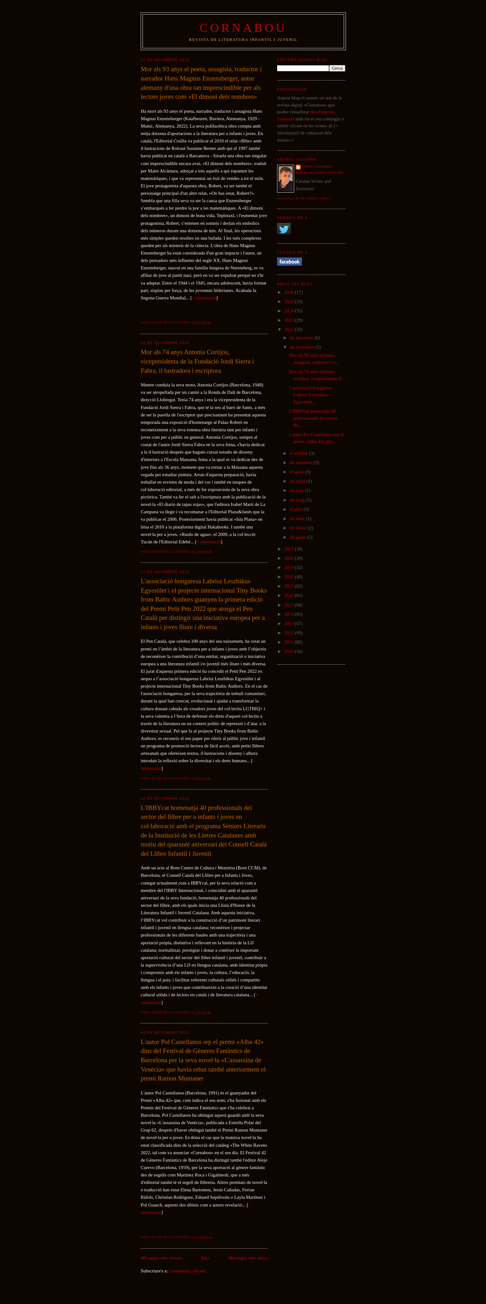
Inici (205, 1257)
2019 (289, 567)
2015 (289, 604)
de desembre (302, 337)
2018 (289, 576)
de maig (298, 500)
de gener (298, 537)
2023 (289, 320)
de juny (297, 490)
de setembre (301, 462)
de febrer (299, 527)
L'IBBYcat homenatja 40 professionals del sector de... (313, 418)
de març (298, 518)
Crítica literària (317, 166)
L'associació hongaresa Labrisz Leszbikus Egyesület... (310, 394)
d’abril (296, 509)
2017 (289, 586)
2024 (289, 310)
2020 (289, 558)
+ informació (204, 297)
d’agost (297, 471)
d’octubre (299, 453)
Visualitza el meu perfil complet (304, 198)
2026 (289, 292)
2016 (289, 595)
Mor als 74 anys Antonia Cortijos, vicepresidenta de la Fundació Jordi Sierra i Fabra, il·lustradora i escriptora (197, 361)
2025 (289, 301)
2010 (289, 651)
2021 (289, 548)
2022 (289, 329)
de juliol (298, 481)
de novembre (302, 347)
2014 (289, 614)
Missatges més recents (162, 1257)
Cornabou (243, 27)
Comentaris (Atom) (187, 1270)
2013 (289, 623)
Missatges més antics (248, 1257)
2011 (289, 642)
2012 (289, 632)
